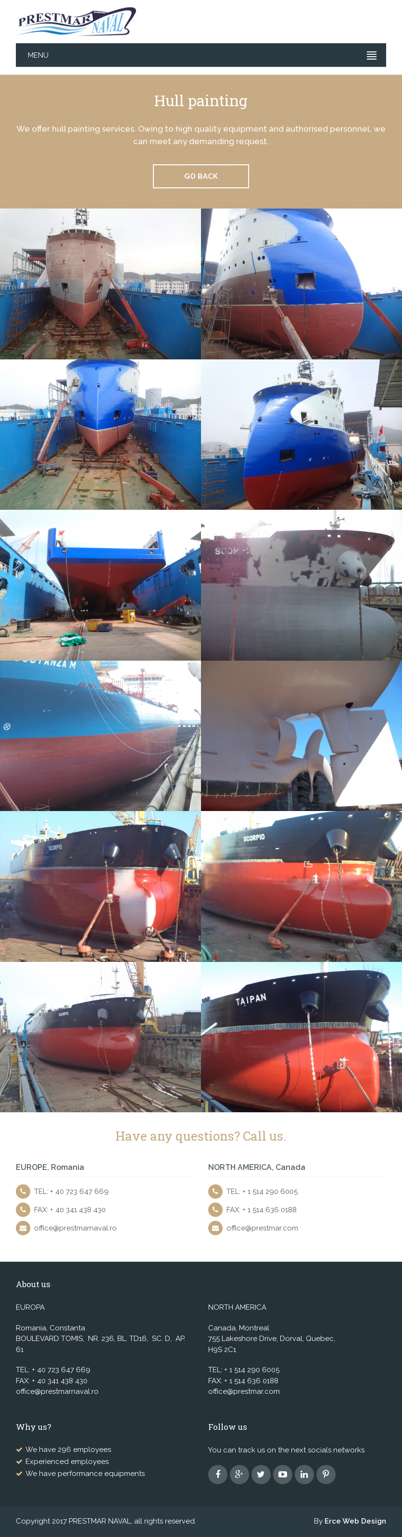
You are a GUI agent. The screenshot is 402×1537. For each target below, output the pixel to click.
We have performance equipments (85, 1473)
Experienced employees (67, 1461)
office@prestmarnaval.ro (75, 1228)
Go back (201, 176)
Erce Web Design (355, 1521)
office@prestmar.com (262, 1228)
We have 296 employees (68, 1449)
